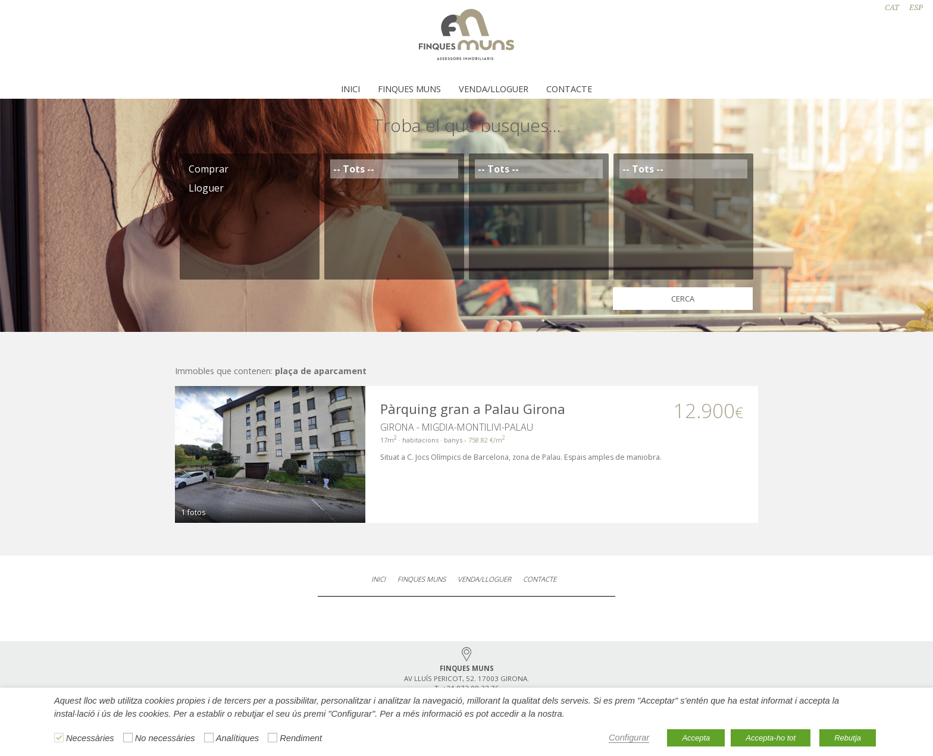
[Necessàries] (59, 737)
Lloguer (250, 187)
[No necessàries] (128, 737)
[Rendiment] (272, 737)
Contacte (569, 89)
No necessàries (165, 738)
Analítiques (237, 738)
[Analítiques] (209, 737)
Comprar (250, 168)
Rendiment (301, 738)
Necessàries (90, 738)
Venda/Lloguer (493, 89)
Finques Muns (409, 89)
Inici (350, 89)
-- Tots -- (394, 168)
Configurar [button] (629, 737)
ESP (916, 7)
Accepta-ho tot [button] (771, 737)
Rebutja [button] (847, 737)
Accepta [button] (696, 737)
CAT (892, 7)
